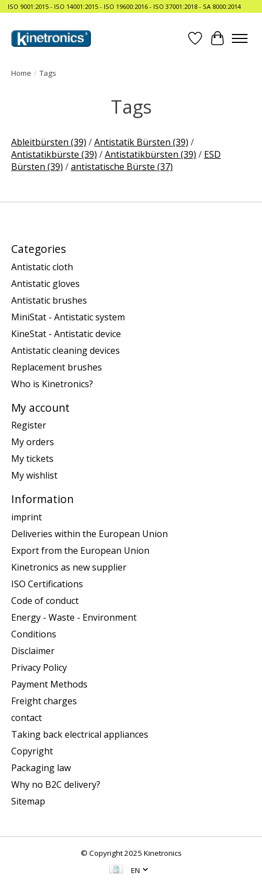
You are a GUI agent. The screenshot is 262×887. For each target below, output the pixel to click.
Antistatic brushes (49, 300)
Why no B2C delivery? (55, 784)
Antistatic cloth (42, 267)
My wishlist (34, 475)
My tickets (32, 458)
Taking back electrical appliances (79, 734)
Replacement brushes (56, 367)
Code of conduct (45, 600)
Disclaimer (33, 651)
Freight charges (44, 701)
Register (28, 425)
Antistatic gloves (45, 283)
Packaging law (41, 768)
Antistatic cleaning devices (65, 350)
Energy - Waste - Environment (74, 617)
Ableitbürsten (48, 142)
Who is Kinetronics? (52, 384)
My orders (32, 442)
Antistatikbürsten (150, 154)
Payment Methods (49, 684)
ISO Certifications (47, 584)
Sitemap (28, 801)
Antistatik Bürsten (141, 142)
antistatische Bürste (122, 166)
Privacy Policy (39, 667)
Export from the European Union (80, 550)
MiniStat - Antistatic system (68, 317)
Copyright (32, 751)
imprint (26, 517)
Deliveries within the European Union (89, 534)
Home (21, 73)
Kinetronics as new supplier (69, 567)
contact (26, 717)
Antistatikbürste (54, 154)
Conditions (33, 634)
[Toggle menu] (240, 38)
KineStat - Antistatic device (66, 334)
